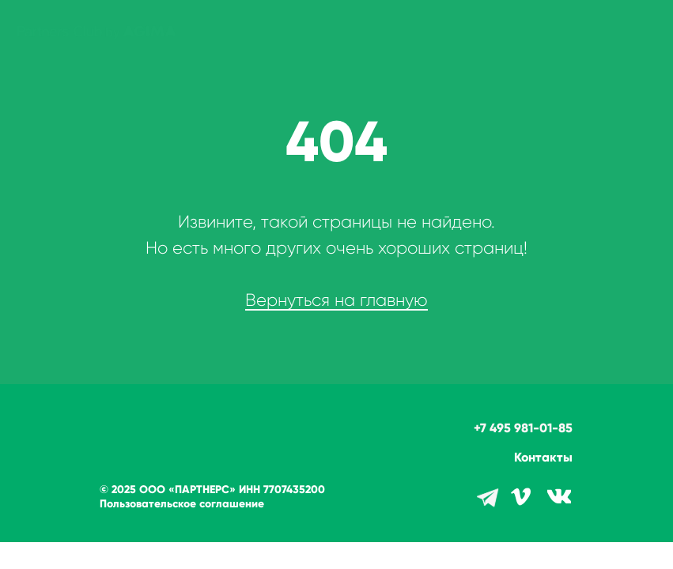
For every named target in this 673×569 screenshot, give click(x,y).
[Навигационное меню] (646, 32)
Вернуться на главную (336, 300)
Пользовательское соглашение (182, 504)
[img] (559, 496)
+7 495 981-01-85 (523, 427)
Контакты (543, 457)
